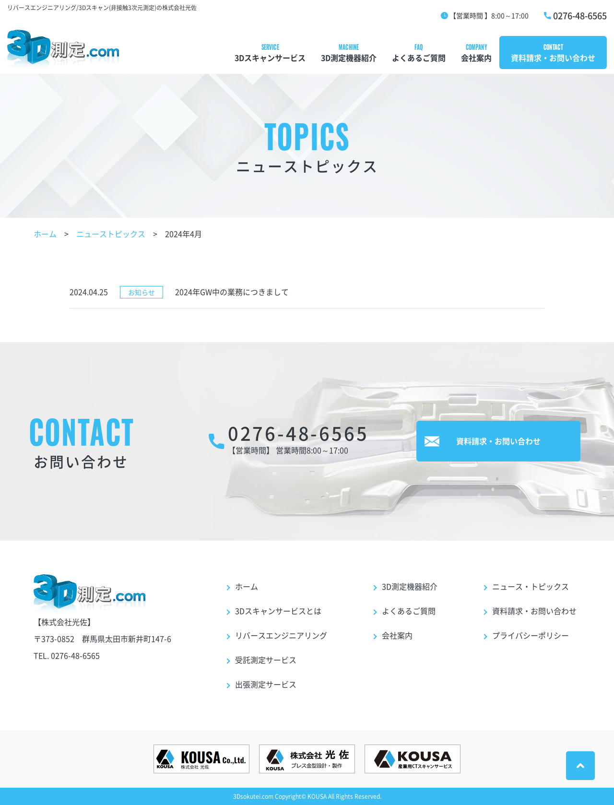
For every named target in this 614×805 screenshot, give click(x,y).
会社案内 (476, 57)
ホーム (45, 233)
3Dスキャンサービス (270, 57)
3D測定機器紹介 (349, 57)
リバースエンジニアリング (281, 635)
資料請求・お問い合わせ (553, 57)
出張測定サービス (265, 684)
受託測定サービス (265, 659)
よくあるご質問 (419, 57)
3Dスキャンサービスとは (278, 610)
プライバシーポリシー (530, 635)
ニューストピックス (110, 233)
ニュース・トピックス (530, 586)
